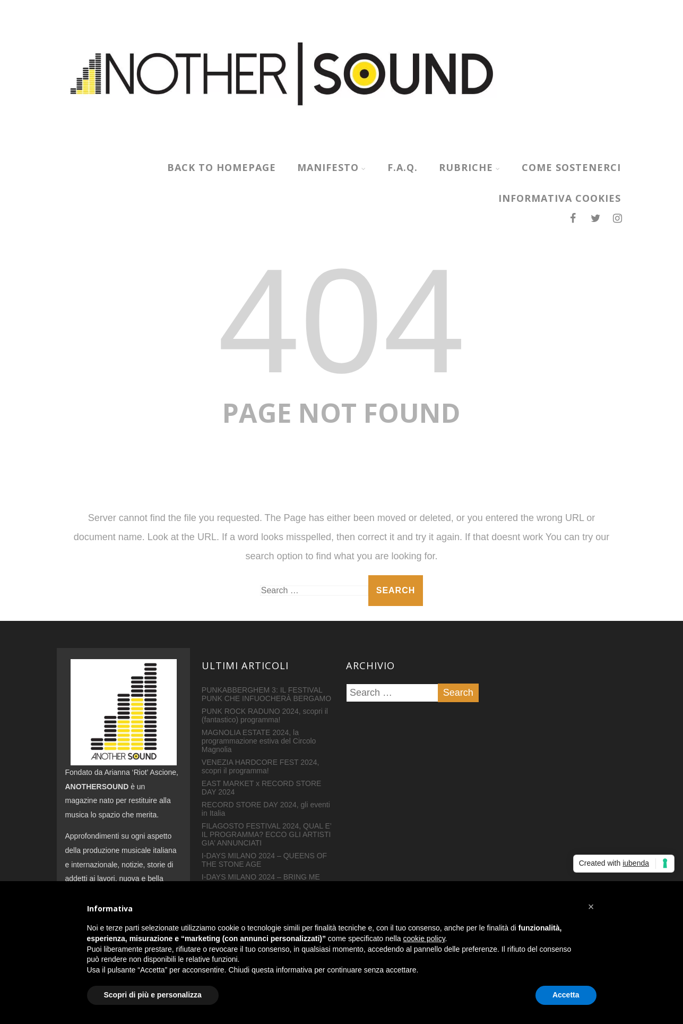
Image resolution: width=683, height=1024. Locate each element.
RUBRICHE (469, 167)
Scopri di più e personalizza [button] (153, 995)
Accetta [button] (566, 995)
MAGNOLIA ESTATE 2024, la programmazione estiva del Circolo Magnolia (259, 741)
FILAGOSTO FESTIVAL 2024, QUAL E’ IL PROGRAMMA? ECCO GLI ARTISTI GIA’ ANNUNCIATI (267, 834)
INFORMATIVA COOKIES (559, 198)
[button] (591, 906)
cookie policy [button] (424, 938)
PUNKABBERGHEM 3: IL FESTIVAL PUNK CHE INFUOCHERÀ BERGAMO (266, 694)
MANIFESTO (331, 167)
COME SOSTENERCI (571, 167)
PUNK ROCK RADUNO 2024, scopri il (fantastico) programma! (265, 715)
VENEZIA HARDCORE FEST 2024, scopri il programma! (260, 766)
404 (341, 321)
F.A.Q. (402, 167)
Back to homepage (221, 167)
